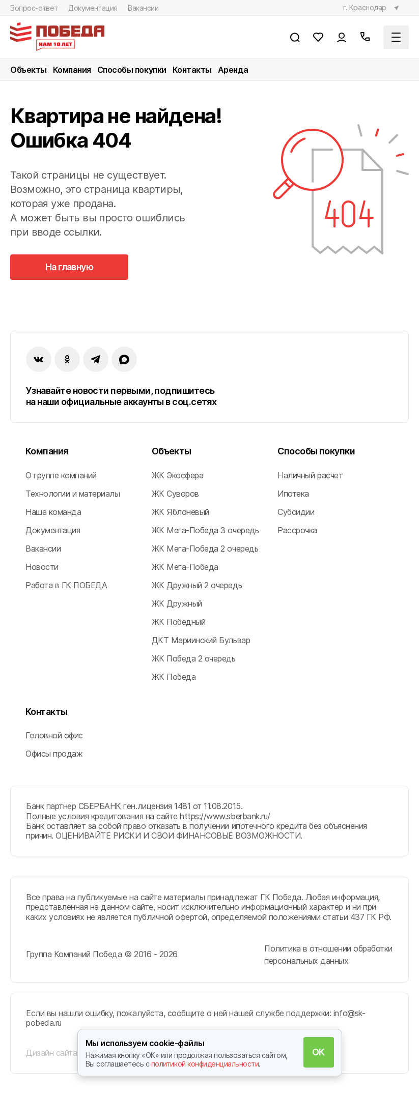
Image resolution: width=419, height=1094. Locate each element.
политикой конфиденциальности (205, 1063)
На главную (69, 267)
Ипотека (293, 493)
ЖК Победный (179, 622)
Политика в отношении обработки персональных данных (328, 954)
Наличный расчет (310, 475)
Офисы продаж (53, 753)
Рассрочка (297, 530)
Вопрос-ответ (34, 8)
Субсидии (295, 512)
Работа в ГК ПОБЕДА (66, 585)
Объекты (28, 70)
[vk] (38, 359)
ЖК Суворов (175, 493)
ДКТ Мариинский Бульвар (201, 640)
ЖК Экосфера (178, 475)
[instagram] (95, 359)
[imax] (124, 359)
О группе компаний (61, 475)
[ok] (67, 359)
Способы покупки (131, 70)
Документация (93, 8)
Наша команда (53, 512)
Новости (42, 567)
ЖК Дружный (177, 603)
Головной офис (54, 735)
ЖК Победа (174, 677)
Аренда (233, 70)
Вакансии (143, 8)
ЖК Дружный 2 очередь (197, 585)
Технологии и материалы (72, 493)
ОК (318, 1052)
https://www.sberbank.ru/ (225, 816)
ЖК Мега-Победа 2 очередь (205, 548)
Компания (72, 70)
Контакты (192, 70)
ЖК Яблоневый (180, 512)
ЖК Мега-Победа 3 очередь (205, 530)
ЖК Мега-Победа (185, 567)
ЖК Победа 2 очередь (194, 658)
